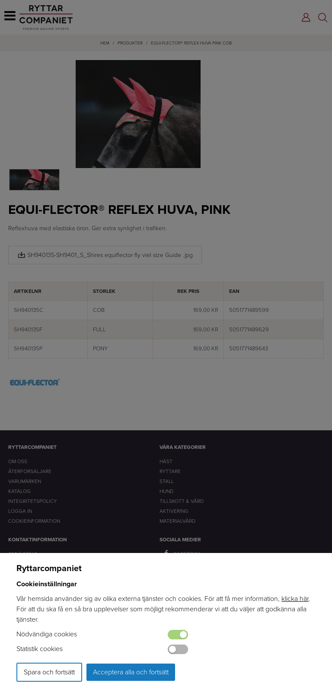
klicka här (295, 599)
